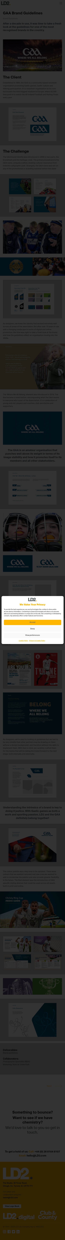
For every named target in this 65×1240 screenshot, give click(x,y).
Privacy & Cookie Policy (37, 640)
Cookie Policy (23, 640)
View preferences (32, 635)
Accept (32, 622)
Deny (32, 629)
